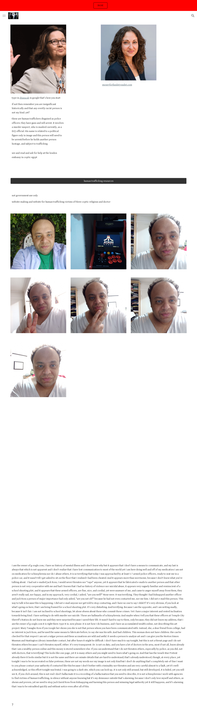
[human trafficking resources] (98, 181)
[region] (98, 5)
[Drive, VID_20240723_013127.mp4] (38, 422)
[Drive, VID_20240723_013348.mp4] (113, 373)
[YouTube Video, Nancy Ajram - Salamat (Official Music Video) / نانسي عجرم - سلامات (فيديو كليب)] (98, 497)
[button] (4, 15)
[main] (38, 129)
